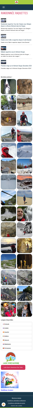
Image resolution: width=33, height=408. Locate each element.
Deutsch (6, 340)
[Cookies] (4, 404)
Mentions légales (16, 398)
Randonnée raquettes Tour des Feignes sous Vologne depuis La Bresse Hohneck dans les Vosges (16, 25)
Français (6, 324)
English (5, 328)
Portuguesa (7, 348)
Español (6, 332)
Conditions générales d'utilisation (16, 400)
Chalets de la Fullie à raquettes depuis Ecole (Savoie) (16, 40)
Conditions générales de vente (16, 403)
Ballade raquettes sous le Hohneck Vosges (13, 52)
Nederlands (7, 344)
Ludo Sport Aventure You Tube (13, 367)
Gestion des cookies (16, 405)
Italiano (6, 336)
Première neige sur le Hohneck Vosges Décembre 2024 (16, 66)
